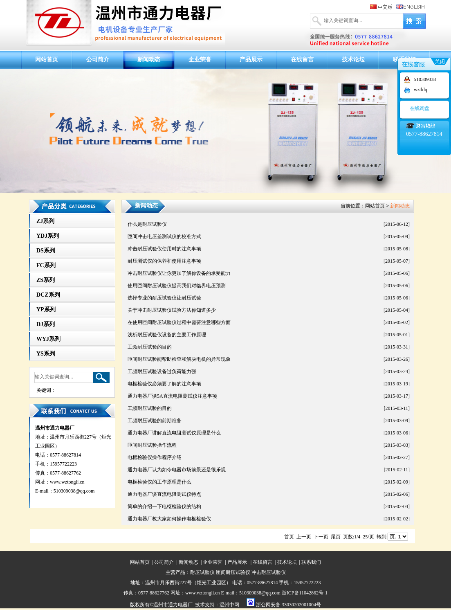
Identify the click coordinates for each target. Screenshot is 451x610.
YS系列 (45, 354)
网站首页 (46, 59)
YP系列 (46, 309)
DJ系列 (45, 324)
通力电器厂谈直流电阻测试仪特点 (164, 494)
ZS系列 (45, 280)
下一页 (321, 537)
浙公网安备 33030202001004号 (288, 605)
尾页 (336, 537)
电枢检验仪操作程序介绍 (155, 457)
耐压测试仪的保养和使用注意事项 (164, 261)
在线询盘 (419, 108)
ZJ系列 (45, 221)
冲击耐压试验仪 (268, 572)
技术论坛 (353, 59)
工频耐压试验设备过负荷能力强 (162, 371)
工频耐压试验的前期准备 (155, 420)
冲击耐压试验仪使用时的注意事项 (164, 249)
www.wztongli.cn (67, 482)
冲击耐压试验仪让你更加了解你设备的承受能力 (179, 273)
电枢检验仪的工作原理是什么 (159, 482)
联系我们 (311, 562)
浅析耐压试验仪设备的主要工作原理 (167, 335)
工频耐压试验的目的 (150, 347)
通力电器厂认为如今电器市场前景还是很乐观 (177, 470)
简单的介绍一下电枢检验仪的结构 (164, 506)
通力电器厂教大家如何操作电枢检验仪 (169, 519)
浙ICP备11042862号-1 (305, 593)
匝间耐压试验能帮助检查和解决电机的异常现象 (179, 359)
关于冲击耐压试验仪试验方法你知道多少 (172, 310)
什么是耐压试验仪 (147, 224)
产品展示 (251, 59)
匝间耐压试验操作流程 (152, 445)
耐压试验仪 (202, 572)
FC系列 (46, 265)
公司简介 (97, 59)
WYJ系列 (48, 339)
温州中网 (229, 605)
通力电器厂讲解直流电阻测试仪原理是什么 (174, 433)
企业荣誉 (199, 59)
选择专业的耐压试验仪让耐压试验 (164, 298)
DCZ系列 (48, 295)
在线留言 (302, 59)
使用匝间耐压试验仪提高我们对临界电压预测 (177, 285)
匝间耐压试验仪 (233, 572)
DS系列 (45, 251)
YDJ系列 (47, 236)
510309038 (425, 79)
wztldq (420, 89)
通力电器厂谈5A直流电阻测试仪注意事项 (172, 396)
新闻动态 (148, 59)
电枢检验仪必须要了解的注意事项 (164, 384)
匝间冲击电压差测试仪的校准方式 (164, 236)
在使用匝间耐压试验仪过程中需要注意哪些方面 (179, 322)
